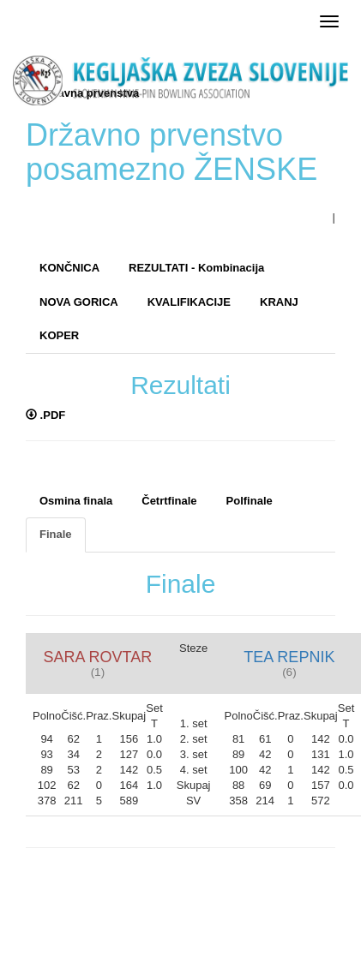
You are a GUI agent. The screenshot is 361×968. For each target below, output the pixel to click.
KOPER (59, 335)
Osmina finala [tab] (75, 500)
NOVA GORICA (78, 302)
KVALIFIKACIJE (189, 302)
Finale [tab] (55, 534)
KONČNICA (69, 267)
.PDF (45, 415)
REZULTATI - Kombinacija (196, 267)
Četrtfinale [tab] (168, 500)
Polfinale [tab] (249, 500)
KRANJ (279, 302)
